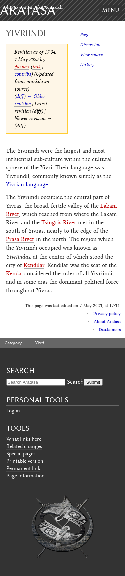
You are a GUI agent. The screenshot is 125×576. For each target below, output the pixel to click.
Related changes (24, 446)
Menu (110, 10)
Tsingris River (58, 223)
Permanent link (23, 468)
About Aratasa (107, 322)
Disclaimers (110, 330)
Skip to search (49, 8)
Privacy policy (107, 314)
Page (84, 34)
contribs (22, 74)
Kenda (13, 274)
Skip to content (19, 8)
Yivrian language (27, 185)
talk (36, 66)
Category (13, 343)
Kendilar (34, 265)
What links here (23, 439)
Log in (13, 411)
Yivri (39, 343)
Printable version (24, 461)
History (87, 64)
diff (20, 96)
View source (91, 54)
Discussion (90, 44)
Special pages (20, 454)
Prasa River (20, 239)
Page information (25, 476)
